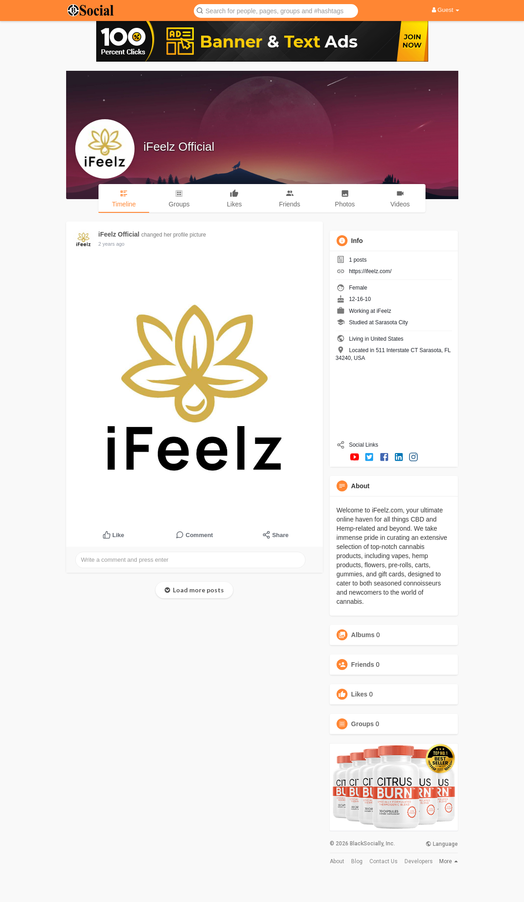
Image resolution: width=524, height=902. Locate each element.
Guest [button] (446, 9)
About (337, 861)
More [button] (448, 861)
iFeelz (384, 311)
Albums (362, 634)
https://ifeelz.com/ (370, 271)
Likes (359, 694)
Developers (419, 861)
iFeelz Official (179, 146)
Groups (362, 724)
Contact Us (383, 861)
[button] (276, 10)
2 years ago (112, 244)
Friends (362, 664)
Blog (357, 861)
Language (441, 844)
